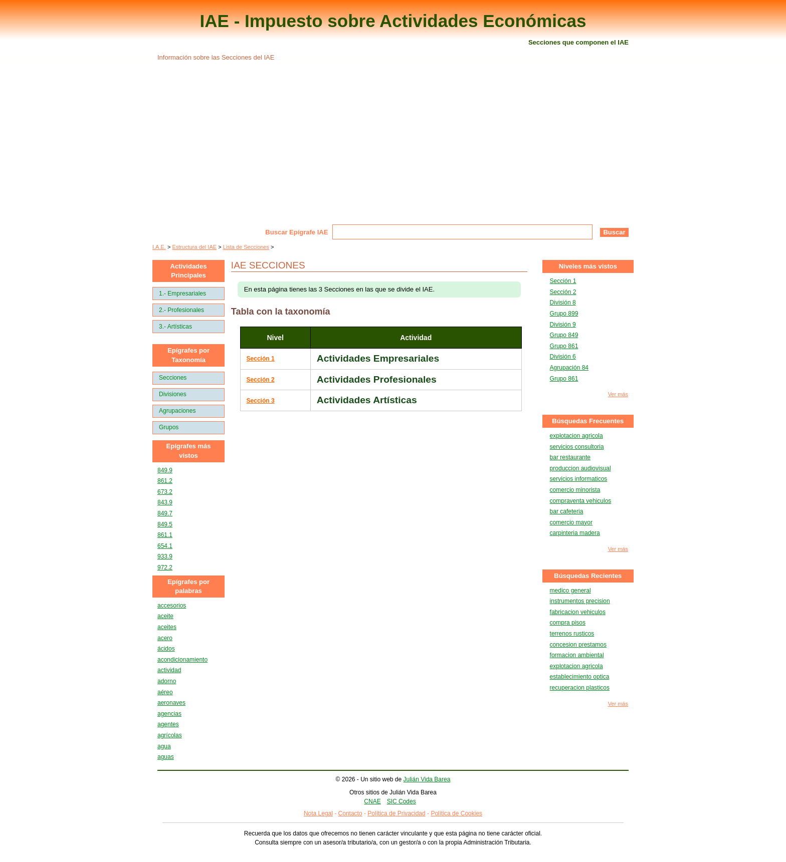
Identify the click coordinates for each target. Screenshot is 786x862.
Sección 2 (261, 379)
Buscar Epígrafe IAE (296, 232)
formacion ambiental (577, 655)
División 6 (563, 356)
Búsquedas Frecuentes (588, 421)
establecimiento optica (580, 676)
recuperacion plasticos (580, 687)
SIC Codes (401, 801)
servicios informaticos (579, 478)
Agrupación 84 (569, 367)
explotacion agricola (576, 435)
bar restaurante (570, 457)
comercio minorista (575, 489)
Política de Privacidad (396, 813)
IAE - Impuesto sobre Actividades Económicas (393, 21)
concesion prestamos (578, 644)
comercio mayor (571, 522)
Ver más (618, 394)
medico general (570, 590)
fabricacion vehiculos (578, 612)
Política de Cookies (456, 813)
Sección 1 (261, 358)
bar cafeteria (566, 511)
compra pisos (567, 622)
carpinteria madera (575, 532)
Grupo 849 (564, 335)
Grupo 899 (564, 313)
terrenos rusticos (572, 633)
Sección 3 (261, 400)
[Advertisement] (393, 149)
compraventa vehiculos (581, 500)
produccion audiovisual (580, 468)
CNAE (372, 801)
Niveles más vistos (588, 266)
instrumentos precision (580, 601)
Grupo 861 (564, 346)
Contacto (350, 813)
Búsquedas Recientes (588, 576)
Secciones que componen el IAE (578, 42)
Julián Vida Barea (427, 779)
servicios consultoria (577, 446)
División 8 (563, 302)
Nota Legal (318, 813)
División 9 (563, 324)
